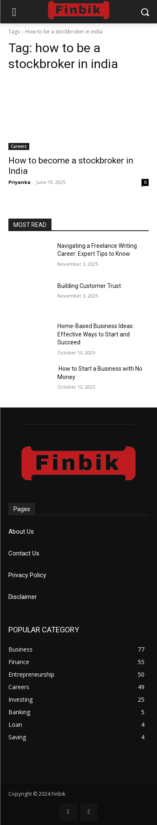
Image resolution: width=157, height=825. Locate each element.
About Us (21, 531)
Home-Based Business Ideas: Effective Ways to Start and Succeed (95, 334)
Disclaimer (22, 597)
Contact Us (23, 553)
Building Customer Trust (89, 286)
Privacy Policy (27, 575)
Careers (19, 146)
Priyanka (19, 182)
